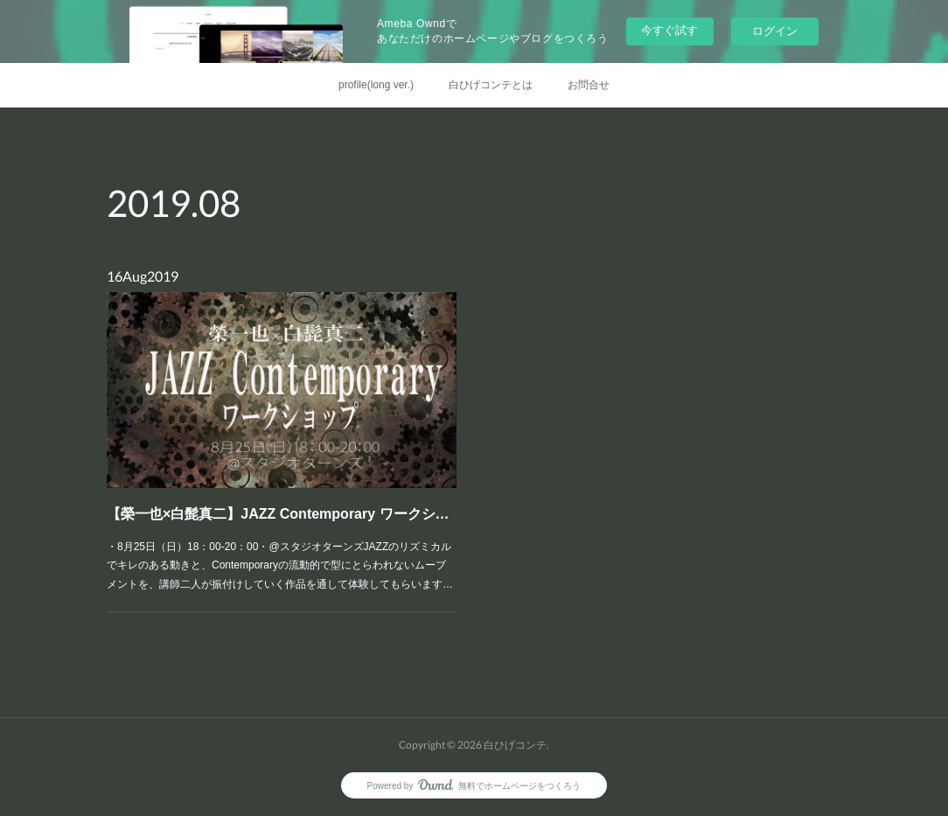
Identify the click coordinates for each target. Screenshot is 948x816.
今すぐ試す (669, 30)
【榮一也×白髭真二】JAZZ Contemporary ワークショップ (281, 502)
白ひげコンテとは (491, 85)
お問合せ (589, 85)
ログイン (775, 31)
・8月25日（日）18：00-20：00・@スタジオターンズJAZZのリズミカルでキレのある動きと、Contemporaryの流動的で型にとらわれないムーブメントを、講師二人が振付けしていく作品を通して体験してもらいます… (280, 545)
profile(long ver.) (376, 85)
